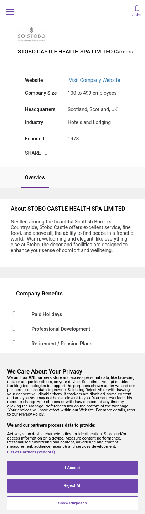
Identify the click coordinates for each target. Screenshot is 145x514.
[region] (72, 433)
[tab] (31, 177)
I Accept (72, 467)
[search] (136, 10)
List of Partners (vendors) (31, 452)
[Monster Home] (72, 11)
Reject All (73, 485)
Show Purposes (72, 502)
